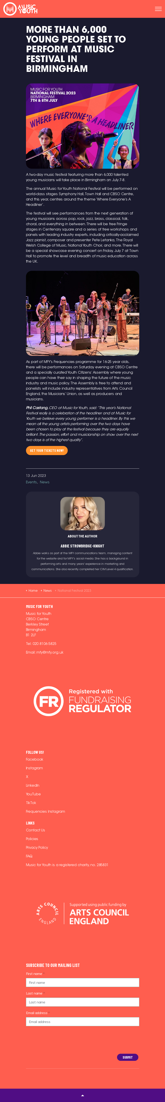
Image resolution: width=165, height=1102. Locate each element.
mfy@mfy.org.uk (49, 652)
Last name (35, 993)
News (44, 482)
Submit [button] (127, 1057)
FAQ (29, 856)
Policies (32, 839)
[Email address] (82, 1021)
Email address (38, 1013)
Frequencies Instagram (45, 811)
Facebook (35, 759)
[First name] (82, 982)
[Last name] (82, 1002)
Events (31, 482)
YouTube (33, 794)
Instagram (34, 768)
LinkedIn (33, 785)
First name (35, 973)
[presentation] (44, 1046)
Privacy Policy (37, 847)
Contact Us (35, 830)
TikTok (31, 803)
